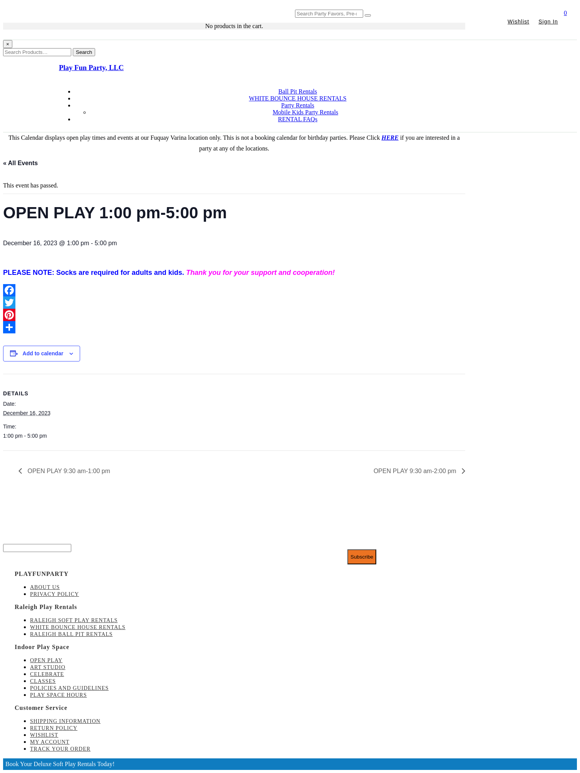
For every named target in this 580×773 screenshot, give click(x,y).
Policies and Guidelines (69, 688)
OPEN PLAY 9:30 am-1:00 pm (68, 471)
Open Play (46, 660)
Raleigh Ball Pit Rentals (71, 634)
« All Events (20, 163)
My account (49, 742)
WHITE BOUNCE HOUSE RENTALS (297, 98)
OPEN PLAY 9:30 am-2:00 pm (416, 471)
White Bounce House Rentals (78, 627)
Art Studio (47, 667)
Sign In (548, 21)
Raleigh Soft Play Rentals (74, 620)
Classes (43, 681)
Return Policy (53, 728)
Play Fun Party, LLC (91, 68)
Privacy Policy (54, 594)
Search (84, 52)
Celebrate (47, 674)
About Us (45, 587)
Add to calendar (43, 353)
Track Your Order (60, 749)
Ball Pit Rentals (297, 91)
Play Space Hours (58, 695)
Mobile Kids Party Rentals (305, 112)
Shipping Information (65, 721)
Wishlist (518, 21)
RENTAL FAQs (297, 119)
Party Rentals (297, 105)
